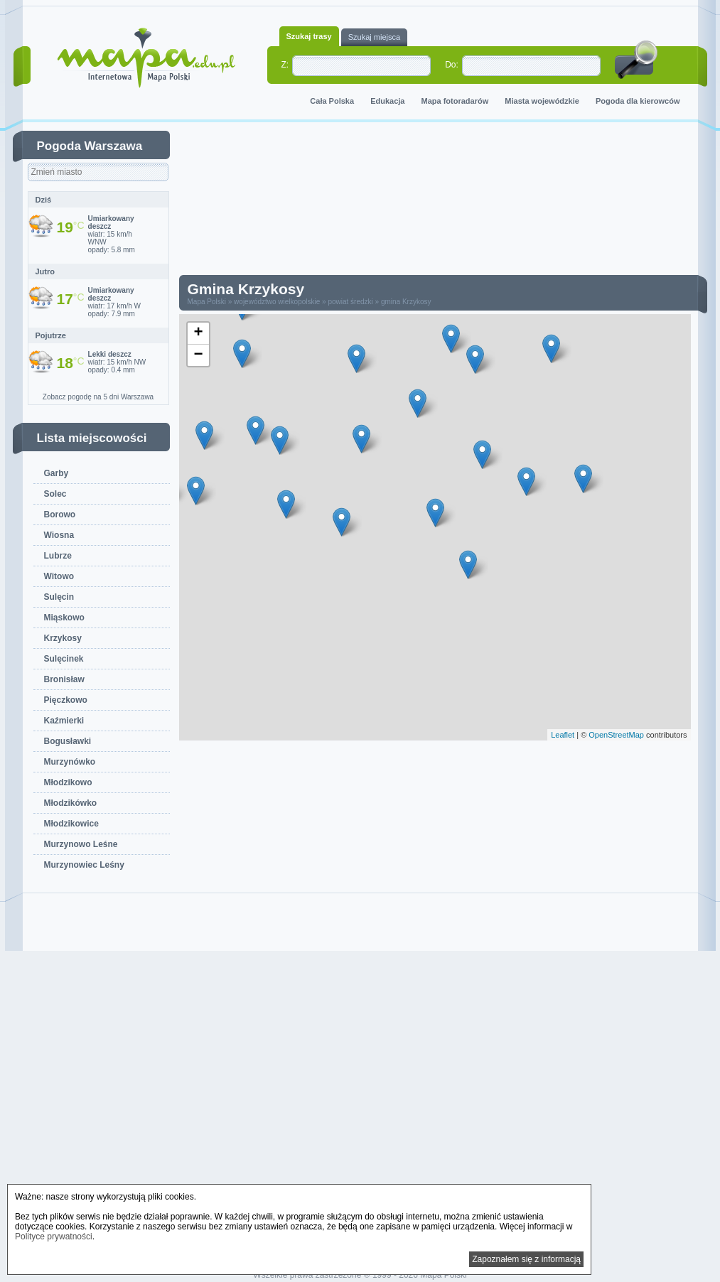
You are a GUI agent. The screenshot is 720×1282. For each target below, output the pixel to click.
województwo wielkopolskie (277, 302)
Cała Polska (332, 101)
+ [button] (198, 333)
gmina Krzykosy (406, 302)
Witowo (59, 576)
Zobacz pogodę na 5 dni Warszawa (98, 397)
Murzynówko (70, 762)
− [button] (198, 355)
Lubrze (58, 556)
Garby (56, 473)
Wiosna (59, 535)
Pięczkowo (65, 700)
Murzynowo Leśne (81, 844)
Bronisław (64, 679)
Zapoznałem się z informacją (526, 1259)
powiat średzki (350, 302)
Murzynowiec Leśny (84, 865)
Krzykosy (63, 638)
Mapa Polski (207, 302)
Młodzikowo (68, 782)
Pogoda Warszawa (90, 146)
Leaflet (562, 735)
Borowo (60, 514)
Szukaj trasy (309, 36)
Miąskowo (64, 618)
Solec (55, 494)
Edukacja (387, 101)
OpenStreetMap (616, 735)
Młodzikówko (70, 803)
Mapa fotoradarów (455, 101)
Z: (285, 65)
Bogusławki (68, 741)
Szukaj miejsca (374, 37)
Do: (451, 65)
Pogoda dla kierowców (638, 101)
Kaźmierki (64, 721)
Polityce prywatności (53, 1236)
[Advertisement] (445, 202)
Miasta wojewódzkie (542, 101)
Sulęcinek (64, 659)
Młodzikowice (71, 824)
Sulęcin (59, 597)
